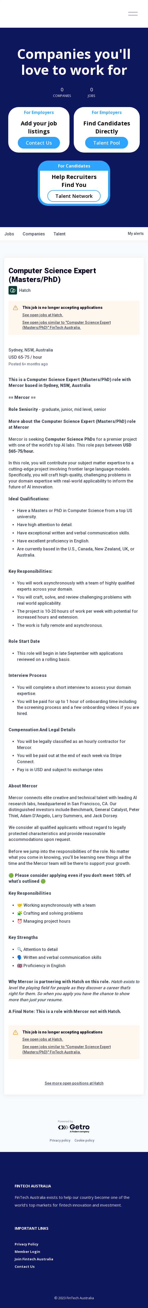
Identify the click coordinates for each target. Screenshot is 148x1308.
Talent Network (74, 196)
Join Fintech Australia (34, 1259)
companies (34, 233)
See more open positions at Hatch (74, 1083)
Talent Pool (106, 143)
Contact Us (39, 143)
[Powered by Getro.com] (74, 1126)
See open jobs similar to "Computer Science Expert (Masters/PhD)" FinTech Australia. (66, 325)
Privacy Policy (26, 1244)
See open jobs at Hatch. (42, 315)
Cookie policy (84, 1140)
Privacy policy (60, 1140)
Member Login (27, 1251)
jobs (9, 233)
